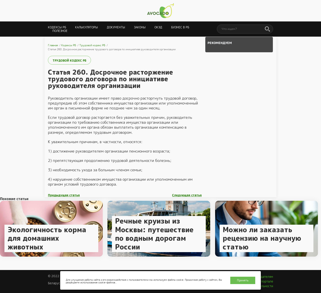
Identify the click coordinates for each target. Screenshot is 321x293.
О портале (265, 281)
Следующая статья (187, 195)
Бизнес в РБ (180, 27)
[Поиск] (267, 29)
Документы (116, 27)
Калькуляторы (86, 27)
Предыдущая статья (64, 195)
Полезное (60, 31)
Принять (243, 280)
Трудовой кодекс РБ (69, 61)
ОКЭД (158, 27)
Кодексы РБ (57, 27)
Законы (140, 27)
